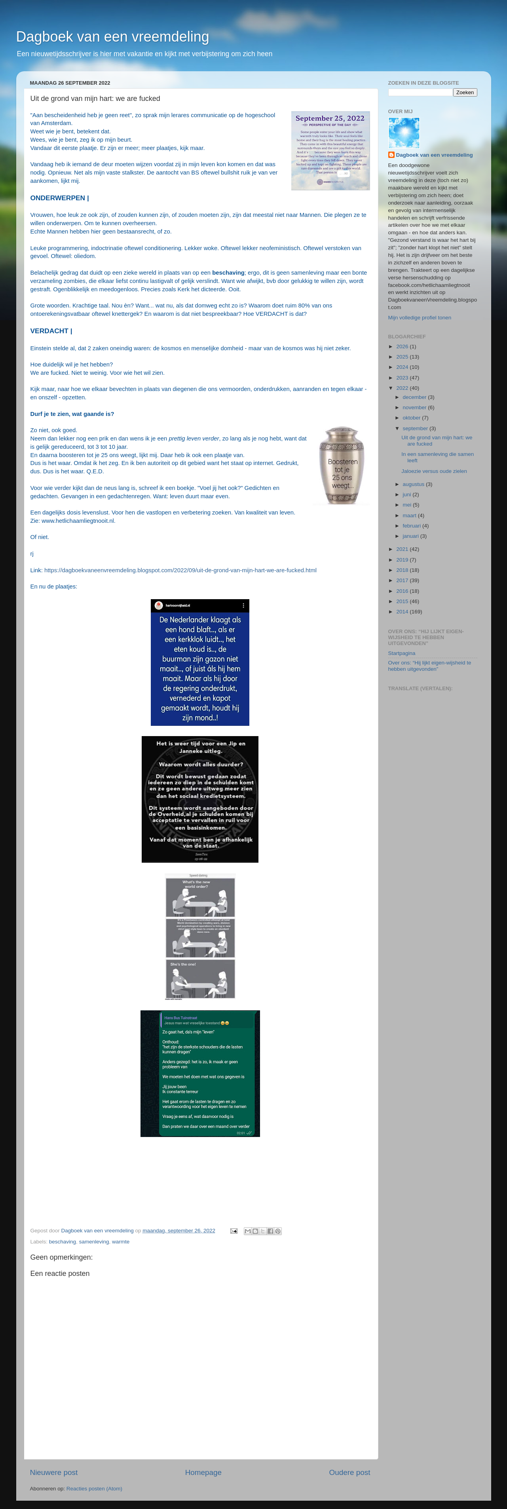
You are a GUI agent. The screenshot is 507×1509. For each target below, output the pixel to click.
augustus (414, 484)
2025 (403, 357)
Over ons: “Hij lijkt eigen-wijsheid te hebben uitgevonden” (429, 666)
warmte (120, 1242)
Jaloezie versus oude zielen (434, 471)
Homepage (203, 1472)
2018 (403, 570)
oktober (412, 418)
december (415, 397)
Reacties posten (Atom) (94, 1489)
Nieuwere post (54, 1472)
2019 (403, 560)
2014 (403, 612)
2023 (403, 378)
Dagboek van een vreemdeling (112, 36)
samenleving (94, 1242)
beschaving (62, 1242)
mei (408, 505)
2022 (403, 388)
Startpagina (402, 653)
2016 (403, 591)
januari (411, 536)
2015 (403, 601)
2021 (403, 549)
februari (413, 526)
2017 (403, 580)
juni (408, 494)
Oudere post (349, 1472)
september (416, 428)
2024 (403, 367)
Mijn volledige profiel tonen (420, 318)
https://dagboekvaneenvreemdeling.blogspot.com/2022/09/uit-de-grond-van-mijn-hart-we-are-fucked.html (180, 570)
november (415, 407)
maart (410, 515)
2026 (403, 346)
